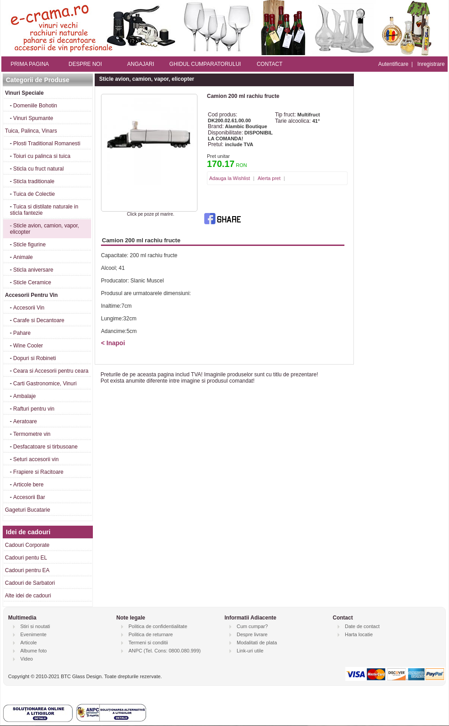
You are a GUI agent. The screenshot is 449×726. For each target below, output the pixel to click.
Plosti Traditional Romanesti (46, 143)
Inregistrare (431, 64)
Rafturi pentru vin (33, 409)
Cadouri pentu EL (26, 558)
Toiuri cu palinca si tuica (41, 156)
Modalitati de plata (257, 642)
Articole (28, 642)
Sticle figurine (29, 244)
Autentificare (393, 64)
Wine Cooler (28, 345)
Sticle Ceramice (32, 282)
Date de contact (362, 626)
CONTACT (269, 64)
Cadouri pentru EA (27, 570)
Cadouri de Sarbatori (30, 583)
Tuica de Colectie (34, 194)
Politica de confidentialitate (157, 626)
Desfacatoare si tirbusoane (45, 447)
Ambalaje (24, 396)
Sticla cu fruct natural (38, 169)
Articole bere (28, 484)
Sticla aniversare (33, 270)
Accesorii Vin (28, 308)
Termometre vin (31, 434)
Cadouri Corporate (27, 545)
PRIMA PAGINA (29, 64)
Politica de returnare (150, 634)
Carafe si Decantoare (38, 320)
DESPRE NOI (85, 64)
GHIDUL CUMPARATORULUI (205, 64)
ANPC (135, 650)
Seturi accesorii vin (36, 459)
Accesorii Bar (29, 497)
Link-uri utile (250, 650)
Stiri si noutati (35, 626)
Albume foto (33, 650)
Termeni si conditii (148, 642)
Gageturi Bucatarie (27, 510)
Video (26, 658)
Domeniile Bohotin (35, 105)
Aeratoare (25, 421)
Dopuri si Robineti (34, 358)
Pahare (22, 333)
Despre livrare (252, 634)
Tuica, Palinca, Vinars (31, 131)
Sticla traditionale (33, 181)
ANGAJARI (140, 64)
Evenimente (33, 634)
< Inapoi (113, 343)
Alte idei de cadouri (28, 595)
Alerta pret (268, 178)
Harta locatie (359, 634)
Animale (22, 257)
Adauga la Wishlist (229, 178)
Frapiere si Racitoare (38, 472)
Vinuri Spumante (33, 118)
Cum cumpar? (252, 626)
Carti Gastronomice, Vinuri (45, 383)
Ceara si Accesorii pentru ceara (50, 371)
